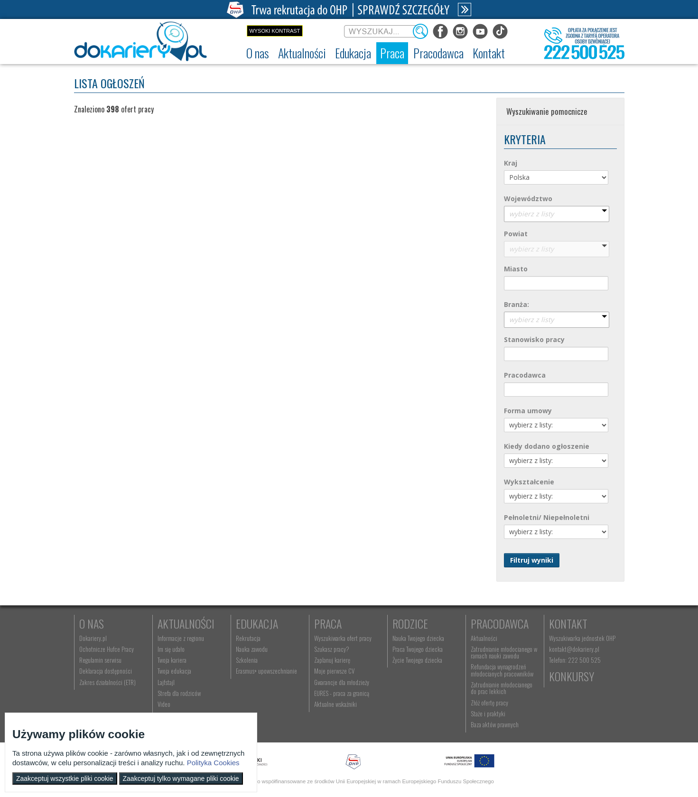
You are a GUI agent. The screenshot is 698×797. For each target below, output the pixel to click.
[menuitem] (257, 53)
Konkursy (571, 676)
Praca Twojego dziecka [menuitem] (417, 649)
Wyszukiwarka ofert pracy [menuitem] (343, 638)
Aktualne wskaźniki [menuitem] (335, 704)
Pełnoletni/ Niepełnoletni (546, 517)
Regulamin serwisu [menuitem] (100, 660)
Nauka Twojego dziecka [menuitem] (418, 638)
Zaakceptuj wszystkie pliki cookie (64, 778)
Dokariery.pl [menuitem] (93, 638)
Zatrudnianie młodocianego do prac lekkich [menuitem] (501, 688)
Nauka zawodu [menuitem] (252, 649)
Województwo (528, 198)
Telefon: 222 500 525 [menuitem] (575, 660)
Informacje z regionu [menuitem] (181, 638)
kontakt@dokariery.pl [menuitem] (574, 649)
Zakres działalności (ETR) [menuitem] (107, 682)
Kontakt (568, 623)
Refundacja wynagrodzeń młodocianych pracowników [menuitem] (502, 670)
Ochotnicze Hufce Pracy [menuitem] (106, 649)
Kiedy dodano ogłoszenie (546, 446)
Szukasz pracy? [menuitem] (331, 649)
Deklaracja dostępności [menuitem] (105, 671)
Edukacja (257, 623)
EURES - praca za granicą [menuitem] (341, 693)
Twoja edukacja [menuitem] (174, 671)
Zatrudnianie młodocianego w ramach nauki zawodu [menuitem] (504, 652)
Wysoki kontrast (274, 31)
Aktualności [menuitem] (484, 638)
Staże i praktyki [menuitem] (488, 713)
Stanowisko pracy (534, 339)
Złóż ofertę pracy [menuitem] (489, 702)
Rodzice (410, 623)
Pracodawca (525, 375)
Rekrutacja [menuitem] (248, 638)
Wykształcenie (529, 481)
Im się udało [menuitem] (171, 649)
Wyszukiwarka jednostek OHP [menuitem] (582, 638)
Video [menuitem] (164, 704)
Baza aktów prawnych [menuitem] (495, 724)
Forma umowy (528, 410)
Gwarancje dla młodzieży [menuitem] (341, 682)
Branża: (516, 304)
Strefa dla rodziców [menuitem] (179, 693)
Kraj (510, 162)
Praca (328, 623)
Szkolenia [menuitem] (247, 660)
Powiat (516, 233)
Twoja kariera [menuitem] (172, 660)
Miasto (516, 268)
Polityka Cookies (213, 763)
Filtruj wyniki (531, 560)
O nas (91, 623)
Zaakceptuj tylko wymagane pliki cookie (181, 778)
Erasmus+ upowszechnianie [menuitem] (266, 671)
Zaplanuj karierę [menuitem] (332, 660)
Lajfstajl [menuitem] (166, 682)
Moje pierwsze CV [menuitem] (334, 671)
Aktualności (186, 623)
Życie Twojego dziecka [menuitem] (417, 660)
